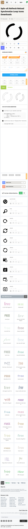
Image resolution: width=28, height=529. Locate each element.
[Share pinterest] (9, 521)
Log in (21, 2)
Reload (18, 175)
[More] (21, 203)
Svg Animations (21, 499)
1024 (17, 83)
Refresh (11, 175)
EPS (11, 60)
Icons (3, 87)
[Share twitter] (6, 521)
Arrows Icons (12, 500)
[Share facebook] (1, 521)
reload (11, 228)
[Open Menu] (15, 2)
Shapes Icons (12, 503)
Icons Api (20, 503)
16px (5, 80)
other (12, 19)
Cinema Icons (21, 502)
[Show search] (11, 2)
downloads (14, 75)
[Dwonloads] (19, 203)
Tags (18, 483)
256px (4, 83)
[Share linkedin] (11, 521)
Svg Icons (2, 2)
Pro (18, 48)
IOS (23, 62)
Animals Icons (3, 500)
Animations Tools (12, 499)
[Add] (11, 203)
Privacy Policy (3, 506)
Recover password (22, 504)
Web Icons (23, 483)
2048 (23, 83)
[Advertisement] (14, 149)
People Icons (3, 502)
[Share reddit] (4, 521)
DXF (4, 62)
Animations (10, 87)
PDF (4, 60)
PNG (23, 57)
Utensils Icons (3, 503)
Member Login (3, 504)
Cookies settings (12, 506)
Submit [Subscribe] (23, 521)
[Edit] (13, 203)
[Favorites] (16, 203)
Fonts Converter (4, 499)
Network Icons (12, 502)
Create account (12, 504)
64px (17, 80)
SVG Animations (14, 57)
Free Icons (14, 483)
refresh (11, 218)
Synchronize (5, 175)
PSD (23, 60)
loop (11, 208)
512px (10, 83)
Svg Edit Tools (12, 497)
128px (23, 80)
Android (17, 62)
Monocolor (5, 19)
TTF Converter (21, 497)
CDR (17, 60)
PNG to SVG (3, 497)
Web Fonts (7, 483)
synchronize (12, 199)
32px (11, 80)
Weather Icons (21, 500)
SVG (4, 57)
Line (11, 62)
